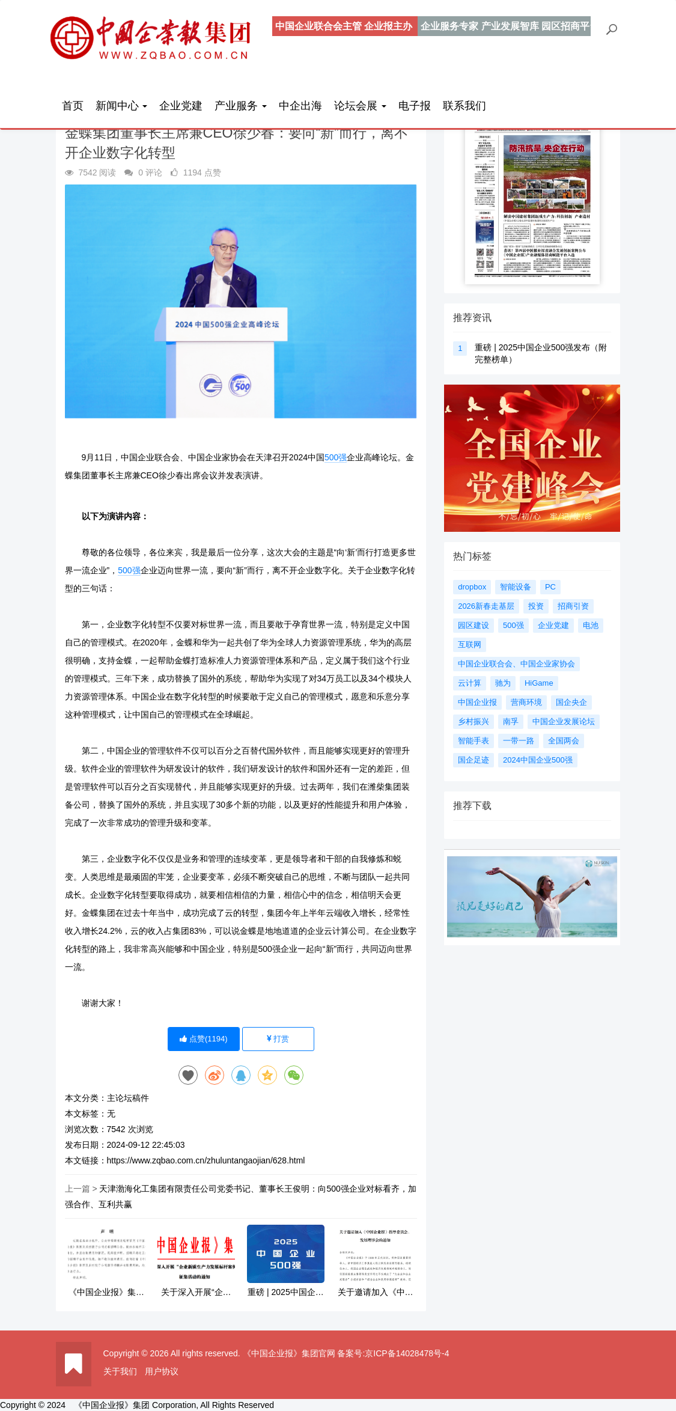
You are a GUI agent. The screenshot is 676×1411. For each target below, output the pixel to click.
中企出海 (300, 106)
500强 (335, 457)
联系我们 (464, 106)
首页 (73, 106)
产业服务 (241, 106)
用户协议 (161, 1371)
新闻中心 (122, 106)
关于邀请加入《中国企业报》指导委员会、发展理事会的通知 (375, 1292)
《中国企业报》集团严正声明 (106, 1292)
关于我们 (120, 1371)
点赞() (203, 1038)
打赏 (278, 1038)
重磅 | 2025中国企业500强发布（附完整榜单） (286, 1292)
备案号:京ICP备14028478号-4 (393, 1353)
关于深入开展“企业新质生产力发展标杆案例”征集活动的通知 (196, 1292)
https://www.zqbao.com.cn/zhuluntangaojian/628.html (206, 1160)
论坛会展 (360, 106)
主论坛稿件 (128, 1098)
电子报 (414, 106)
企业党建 (180, 106)
